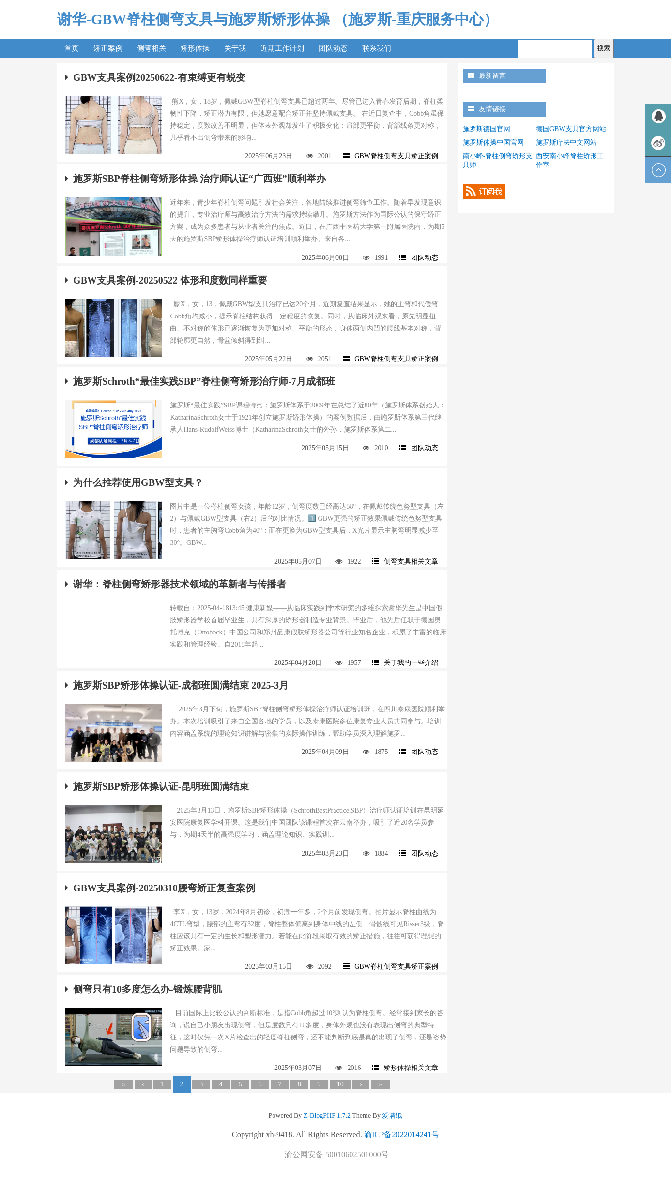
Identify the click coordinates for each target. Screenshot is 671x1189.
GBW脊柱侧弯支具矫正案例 (390, 156)
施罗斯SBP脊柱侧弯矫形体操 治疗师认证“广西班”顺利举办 (195, 178)
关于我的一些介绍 (405, 662)
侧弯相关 (151, 48)
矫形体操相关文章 (405, 1067)
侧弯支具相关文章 (405, 561)
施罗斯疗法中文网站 (566, 142)
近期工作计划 (282, 48)
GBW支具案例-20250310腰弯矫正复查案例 (160, 888)
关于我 (235, 48)
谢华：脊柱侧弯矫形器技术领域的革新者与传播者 (175, 584)
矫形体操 (195, 48)
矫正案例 (107, 48)
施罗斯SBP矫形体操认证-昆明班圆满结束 (157, 786)
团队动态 (333, 48)
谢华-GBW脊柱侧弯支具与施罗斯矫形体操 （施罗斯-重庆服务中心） (277, 19)
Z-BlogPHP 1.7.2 (327, 1115)
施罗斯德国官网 (486, 129)
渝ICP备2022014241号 (401, 1134)
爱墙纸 (392, 1115)
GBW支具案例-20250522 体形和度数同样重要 (166, 280)
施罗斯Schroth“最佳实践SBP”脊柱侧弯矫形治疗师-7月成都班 (200, 381)
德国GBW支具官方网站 (571, 129)
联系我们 (376, 48)
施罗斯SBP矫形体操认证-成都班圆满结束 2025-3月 (177, 685)
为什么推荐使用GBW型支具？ (134, 482)
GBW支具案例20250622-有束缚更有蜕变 (155, 77)
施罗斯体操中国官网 (493, 142)
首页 (71, 48)
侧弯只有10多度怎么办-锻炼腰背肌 (143, 989)
